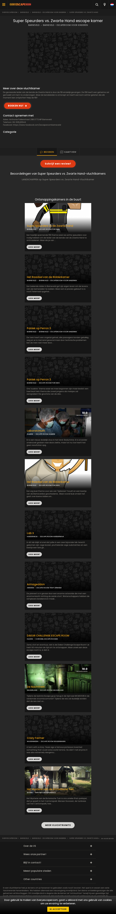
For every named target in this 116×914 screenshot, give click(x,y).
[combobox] (104, 4)
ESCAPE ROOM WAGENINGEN (53, 741)
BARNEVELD (34, 25)
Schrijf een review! (58, 163)
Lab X (30, 533)
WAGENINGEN (32, 741)
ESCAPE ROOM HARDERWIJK (52, 536)
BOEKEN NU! (15, 105)
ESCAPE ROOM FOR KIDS (49, 383)
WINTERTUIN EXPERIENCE (45, 792)
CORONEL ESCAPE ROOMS (46, 639)
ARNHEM (30, 587)
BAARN (30, 792)
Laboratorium (36, 430)
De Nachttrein (36, 686)
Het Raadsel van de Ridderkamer (48, 277)
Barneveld (24, 12)
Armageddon (36, 584)
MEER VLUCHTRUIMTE (58, 825)
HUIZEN (30, 639)
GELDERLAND (32, 690)
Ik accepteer (58, 909)
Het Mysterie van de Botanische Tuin (50, 789)
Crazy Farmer (35, 738)
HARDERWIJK (32, 536)
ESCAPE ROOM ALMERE (45, 434)
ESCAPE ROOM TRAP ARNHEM (49, 587)
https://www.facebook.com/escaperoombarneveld (37, 125)
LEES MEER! (34, 298)
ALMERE (30, 434)
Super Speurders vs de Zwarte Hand (50, 226)
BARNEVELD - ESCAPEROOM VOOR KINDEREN (65, 25)
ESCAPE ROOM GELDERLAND (52, 690)
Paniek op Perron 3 (39, 379)
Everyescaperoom (9, 12)
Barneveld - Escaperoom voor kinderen (49, 12)
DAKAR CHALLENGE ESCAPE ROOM (48, 635)
